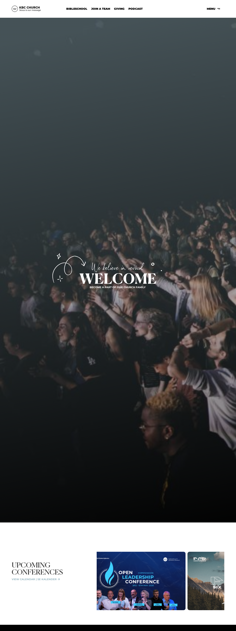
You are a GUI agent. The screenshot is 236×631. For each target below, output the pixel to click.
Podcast (135, 9)
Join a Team (100, 9)
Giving (119, 9)
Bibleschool (76, 9)
